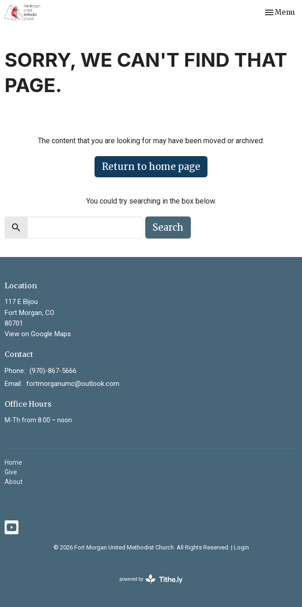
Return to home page (151, 166)
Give (11, 472)
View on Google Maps (38, 334)
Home (13, 462)
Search (168, 227)
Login (241, 547)
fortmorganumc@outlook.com (72, 383)
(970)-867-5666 (53, 371)
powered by (151, 579)
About (14, 481)
